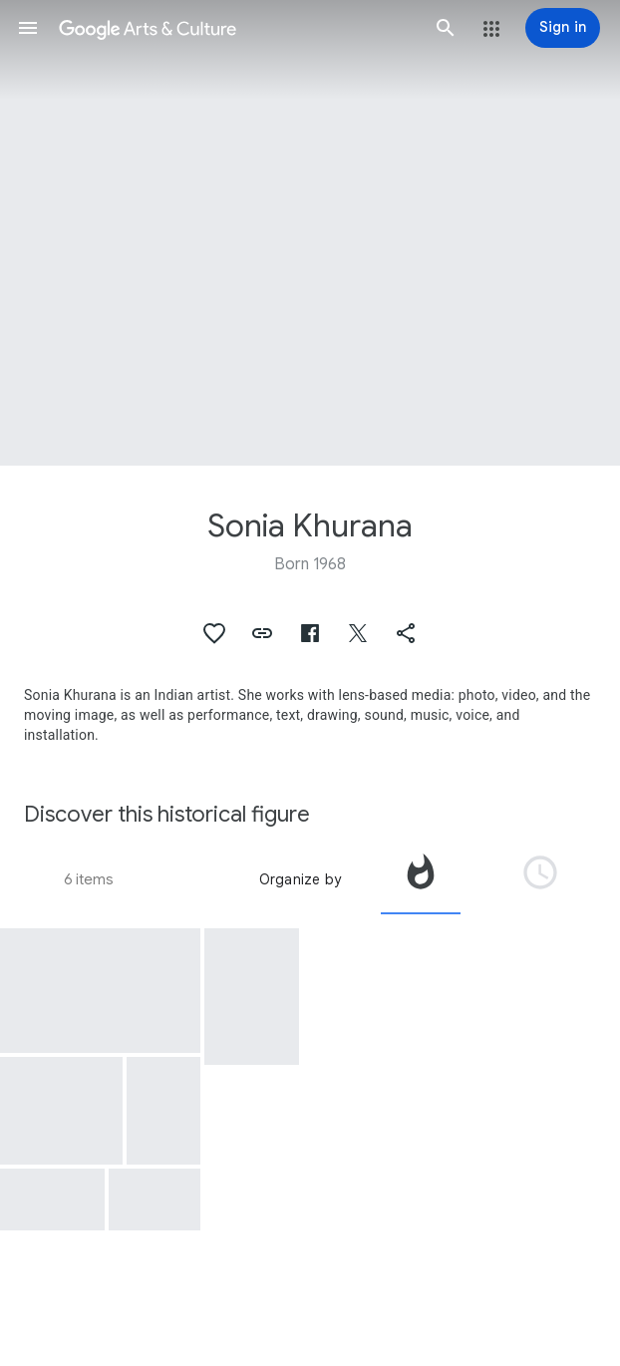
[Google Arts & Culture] (237, 28)
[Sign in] (562, 28)
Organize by (300, 879)
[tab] (421, 879)
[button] (28, 28)
